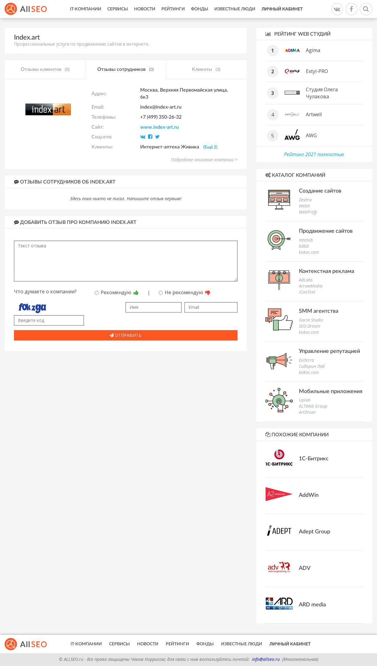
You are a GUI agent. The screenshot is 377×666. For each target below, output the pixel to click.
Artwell (314, 114)
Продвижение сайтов (326, 231)
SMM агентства (318, 311)
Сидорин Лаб (312, 366)
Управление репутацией (329, 351)
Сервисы (117, 9)
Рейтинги (173, 9)
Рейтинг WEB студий (297, 34)
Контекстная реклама (326, 271)
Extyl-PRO (317, 71)
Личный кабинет (282, 9)
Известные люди (234, 9)
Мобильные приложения (330, 391)
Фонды (199, 9)
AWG (311, 135)
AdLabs (306, 280)
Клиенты (206, 70)
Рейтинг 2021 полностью (314, 154)
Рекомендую (117, 292)
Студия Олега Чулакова (322, 93)
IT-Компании (85, 9)
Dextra (305, 200)
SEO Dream (309, 326)
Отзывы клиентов (45, 70)
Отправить (125, 335)
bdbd (304, 246)
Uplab (304, 400)
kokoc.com (309, 252)
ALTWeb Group (313, 406)
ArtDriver (307, 412)
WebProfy (308, 212)
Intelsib (306, 240)
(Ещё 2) (210, 147)
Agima (313, 50)
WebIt (304, 206)
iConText (307, 292)
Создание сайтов (320, 191)
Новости (144, 9)
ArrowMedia (310, 286)
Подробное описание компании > (204, 159)
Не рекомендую (184, 292)
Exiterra (306, 360)
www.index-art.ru (159, 127)
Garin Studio (311, 320)
